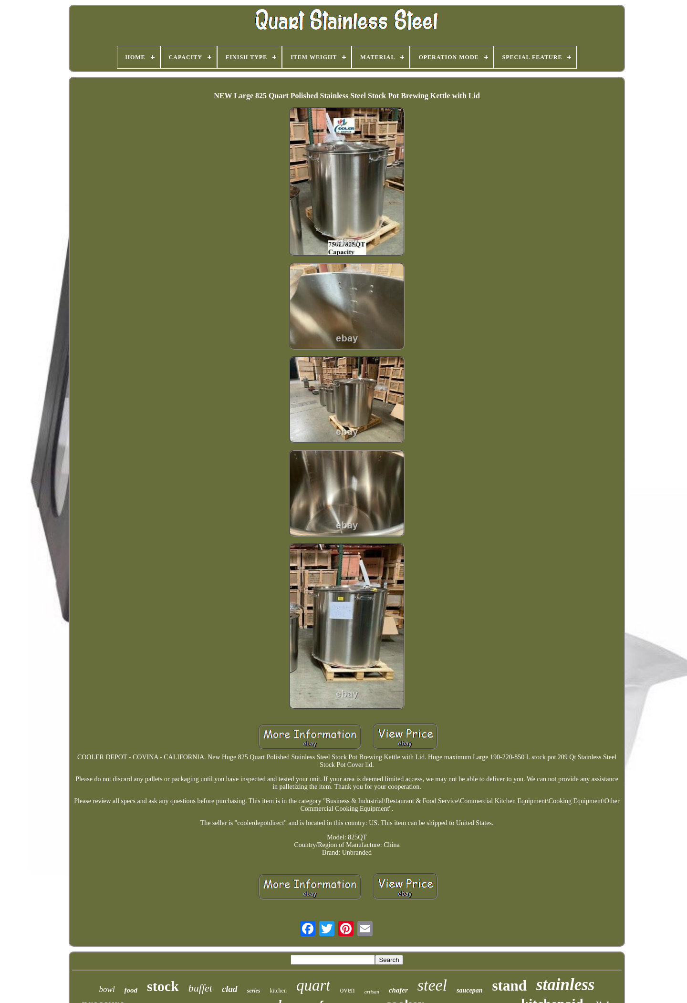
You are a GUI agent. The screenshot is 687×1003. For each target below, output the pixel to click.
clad (230, 989)
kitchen (278, 990)
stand (509, 985)
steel (432, 985)
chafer (398, 990)
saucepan (469, 990)
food (131, 990)
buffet (200, 988)
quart (313, 985)
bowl (107, 989)
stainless (565, 984)
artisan (371, 991)
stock (163, 986)
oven (347, 990)
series (253, 990)
